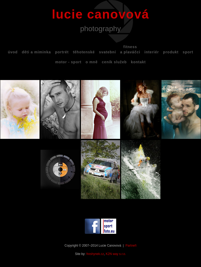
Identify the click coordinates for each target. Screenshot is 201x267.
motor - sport (68, 62)
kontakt (138, 62)
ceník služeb (114, 62)
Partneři (130, 245)
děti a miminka (36, 52)
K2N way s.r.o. (116, 254)
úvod (13, 52)
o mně (92, 62)
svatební (107, 52)
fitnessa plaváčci (130, 49)
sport (188, 52)
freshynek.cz (95, 254)
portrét (62, 52)
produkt (170, 52)
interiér (151, 52)
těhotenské (84, 52)
